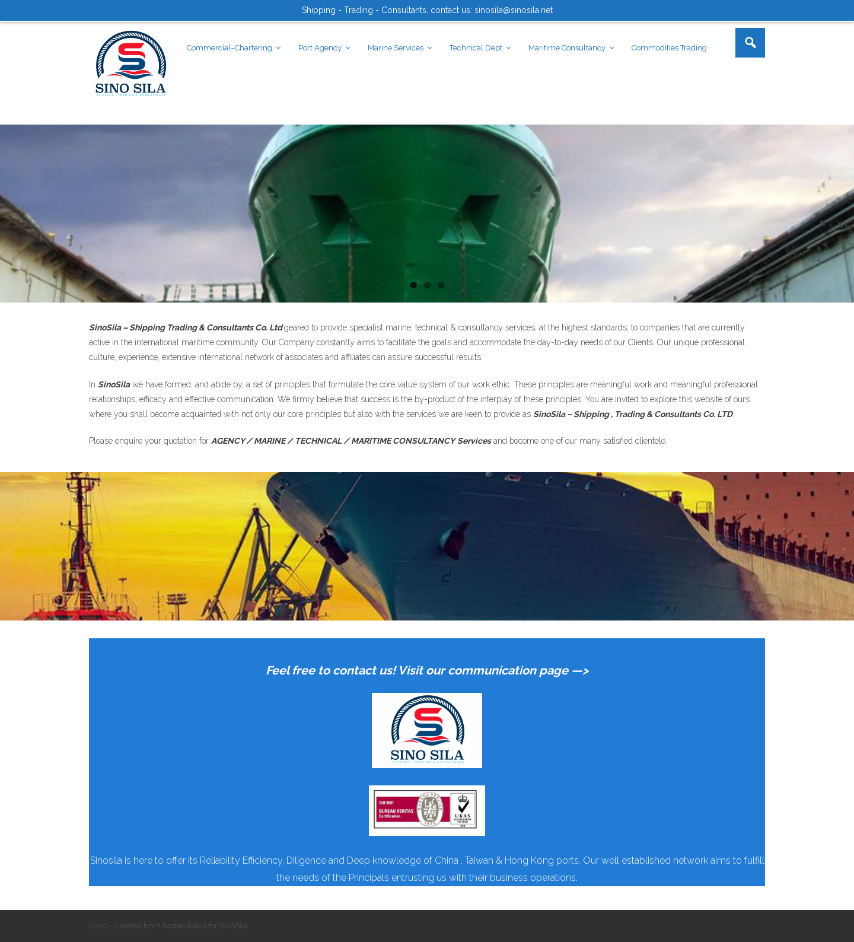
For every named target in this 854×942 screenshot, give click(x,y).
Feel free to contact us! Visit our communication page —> (427, 670)
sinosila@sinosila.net (513, 10)
